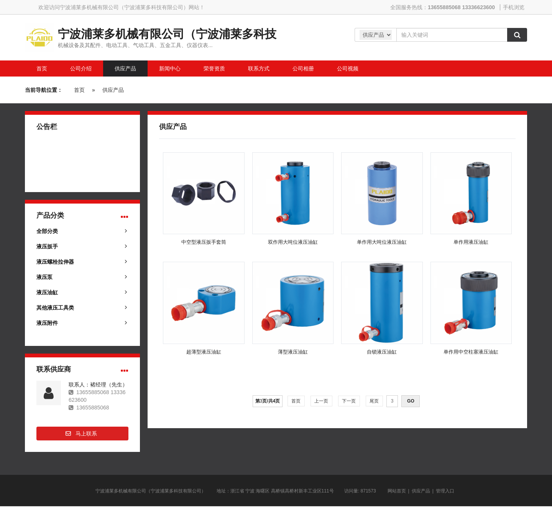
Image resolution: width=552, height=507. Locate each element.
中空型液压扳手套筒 (203, 242)
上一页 (321, 401)
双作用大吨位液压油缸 (293, 242)
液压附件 (47, 323)
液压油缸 (47, 292)
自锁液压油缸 (382, 352)
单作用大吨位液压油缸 (382, 242)
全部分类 (47, 231)
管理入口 (445, 491)
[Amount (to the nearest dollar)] (451, 35)
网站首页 (397, 491)
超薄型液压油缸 (203, 352)
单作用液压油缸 (470, 242)
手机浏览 (513, 7)
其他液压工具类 (55, 308)
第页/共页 (267, 401)
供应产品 (113, 90)
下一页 (349, 401)
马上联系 (86, 433)
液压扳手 (47, 246)
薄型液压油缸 (293, 352)
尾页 (374, 401)
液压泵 (44, 277)
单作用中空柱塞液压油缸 (471, 352)
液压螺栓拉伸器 (55, 262)
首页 (79, 90)
